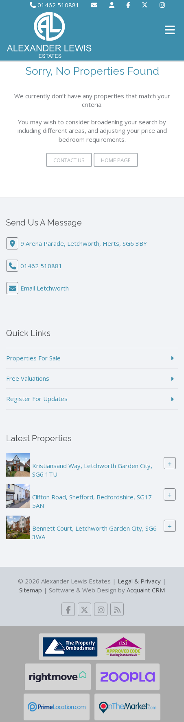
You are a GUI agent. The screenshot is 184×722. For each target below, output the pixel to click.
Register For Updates (37, 399)
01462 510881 (54, 5)
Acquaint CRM (146, 590)
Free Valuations (27, 378)
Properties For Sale (33, 358)
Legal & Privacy (139, 581)
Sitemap (30, 590)
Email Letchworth (44, 288)
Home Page (116, 160)
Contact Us (69, 160)
